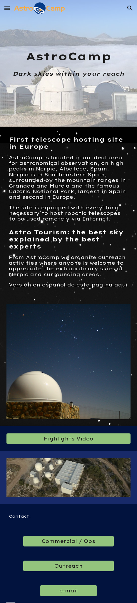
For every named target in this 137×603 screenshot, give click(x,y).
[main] (68, 63)
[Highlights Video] (68, 438)
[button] (7, 8)
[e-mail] (68, 590)
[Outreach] (68, 566)
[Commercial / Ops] (68, 541)
